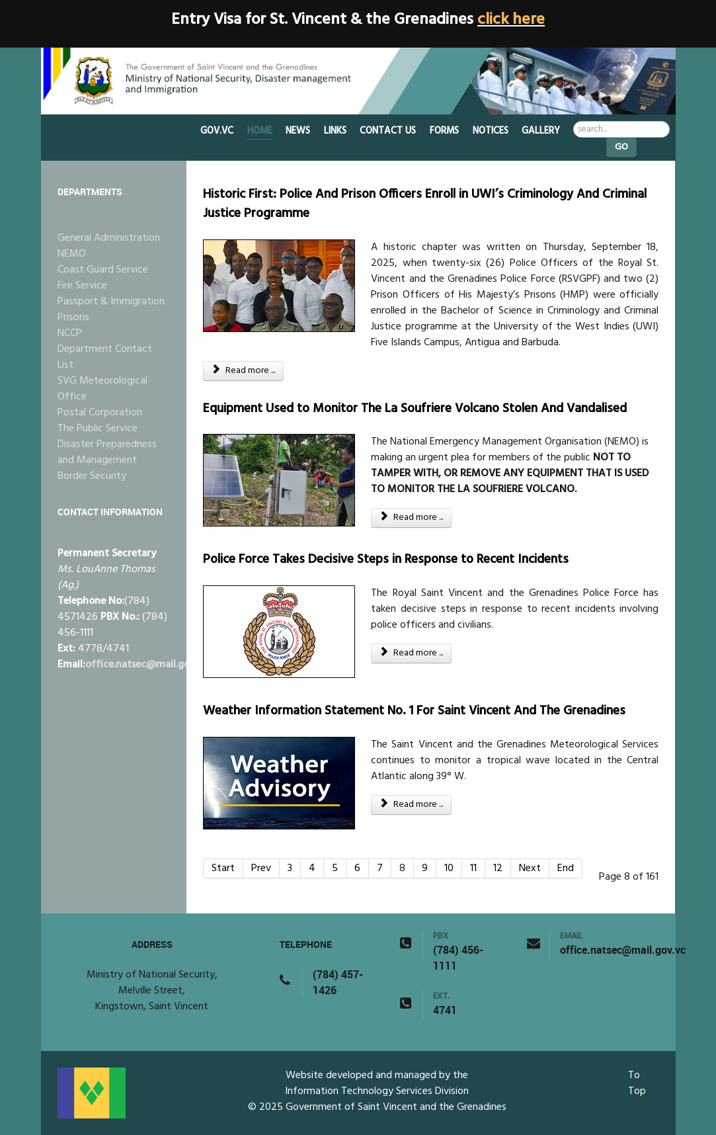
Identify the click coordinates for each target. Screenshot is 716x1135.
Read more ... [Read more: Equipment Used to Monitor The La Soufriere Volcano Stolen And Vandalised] (411, 517)
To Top (637, 1083)
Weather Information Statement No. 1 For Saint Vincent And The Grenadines (414, 711)
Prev (261, 868)
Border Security (92, 476)
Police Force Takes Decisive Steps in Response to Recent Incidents (386, 559)
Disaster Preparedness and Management (107, 452)
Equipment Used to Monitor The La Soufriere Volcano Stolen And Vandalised (415, 409)
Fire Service (82, 286)
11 (473, 868)
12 (497, 868)
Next (530, 868)
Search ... (573, 121)
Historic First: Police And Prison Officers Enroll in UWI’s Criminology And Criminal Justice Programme (425, 204)
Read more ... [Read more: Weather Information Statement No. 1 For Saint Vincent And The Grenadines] (411, 804)
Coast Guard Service (103, 270)
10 (449, 868)
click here (511, 19)
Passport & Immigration (111, 302)
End (565, 868)
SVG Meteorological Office (102, 389)
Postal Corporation (100, 413)
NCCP (70, 333)
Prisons (73, 317)
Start (223, 868)
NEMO (72, 254)
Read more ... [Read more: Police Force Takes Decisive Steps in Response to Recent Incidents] (411, 653)
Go (621, 147)
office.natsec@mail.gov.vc (146, 664)
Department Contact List (105, 357)
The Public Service (98, 429)
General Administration (109, 238)
